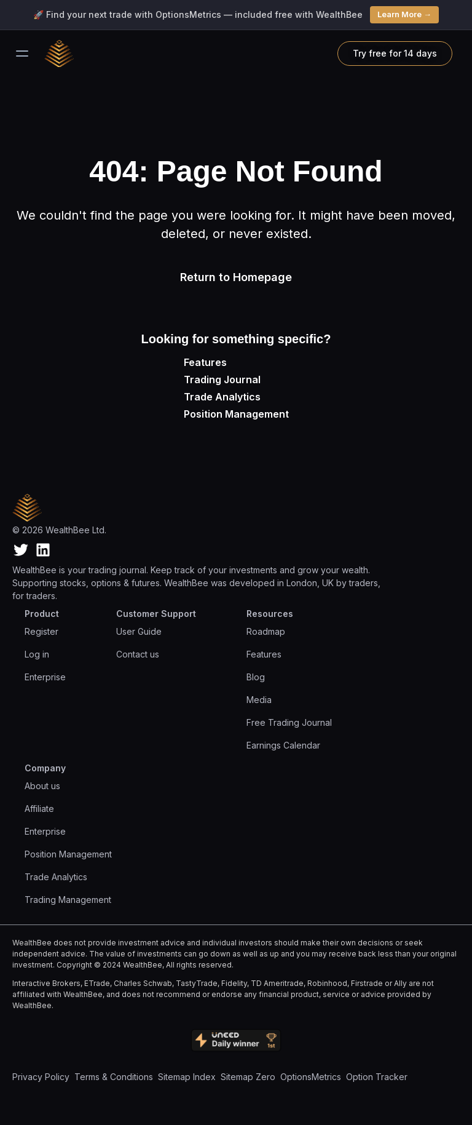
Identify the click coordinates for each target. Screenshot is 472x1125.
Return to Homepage (236, 277)
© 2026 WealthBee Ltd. (59, 530)
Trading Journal (222, 379)
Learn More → (404, 14)
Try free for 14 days (395, 53)
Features (205, 362)
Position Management (236, 414)
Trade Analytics (222, 397)
